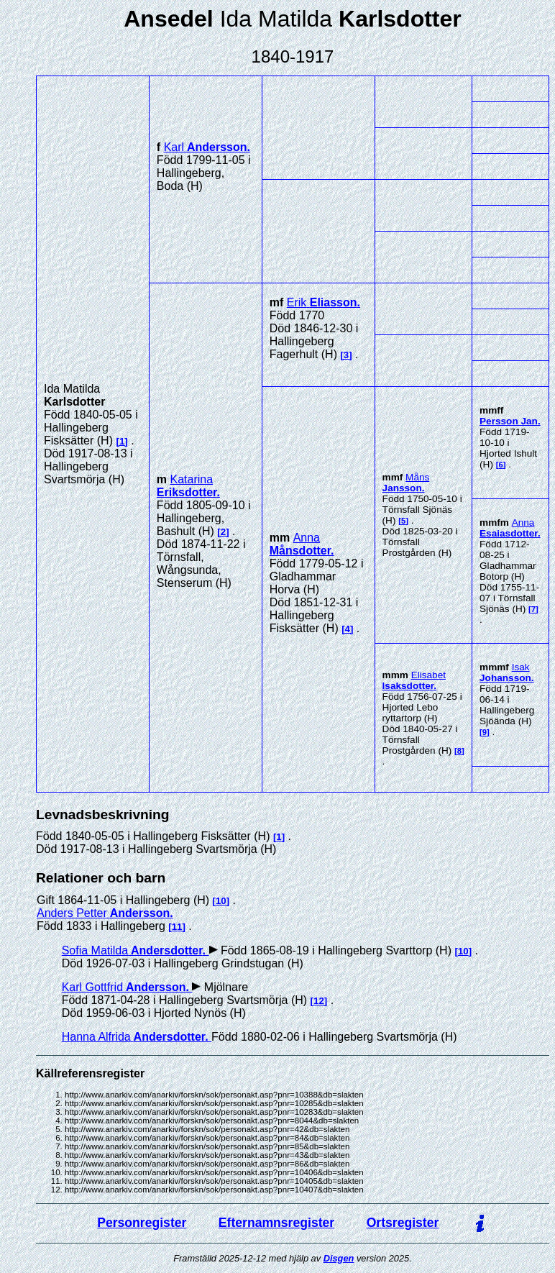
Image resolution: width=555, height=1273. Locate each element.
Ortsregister (403, 1222)
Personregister (141, 1222)
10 (221, 900)
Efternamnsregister (276, 1222)
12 (318, 1000)
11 (177, 926)
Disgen (339, 1258)
